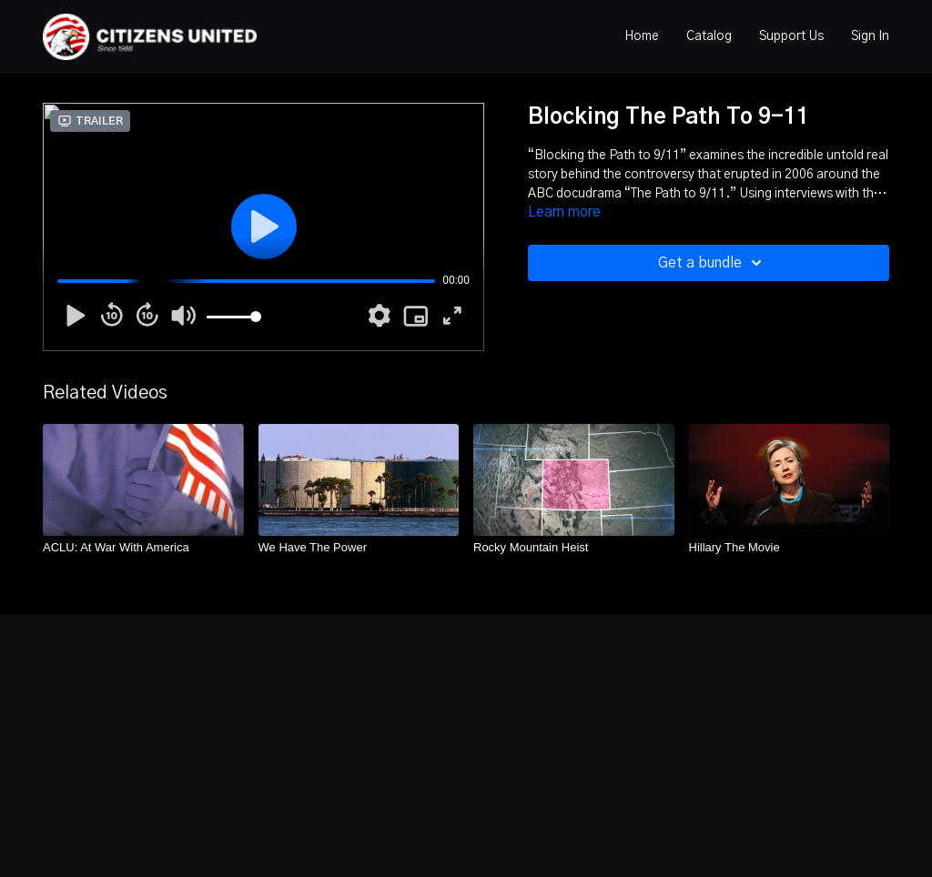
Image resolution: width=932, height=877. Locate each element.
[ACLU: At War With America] (143, 548)
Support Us (791, 36)
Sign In (870, 36)
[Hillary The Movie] (789, 548)
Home (641, 36)
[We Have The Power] (359, 548)
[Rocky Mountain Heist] (573, 548)
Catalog (709, 36)
